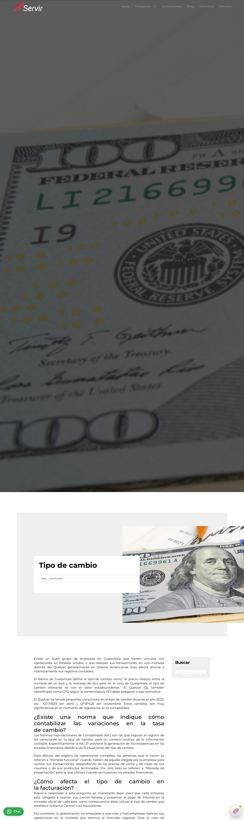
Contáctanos (171, 6)
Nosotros (206, 6)
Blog (190, 6)
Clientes (225, 6)
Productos (143, 6)
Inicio (125, 6)
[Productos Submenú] (154, 6)
